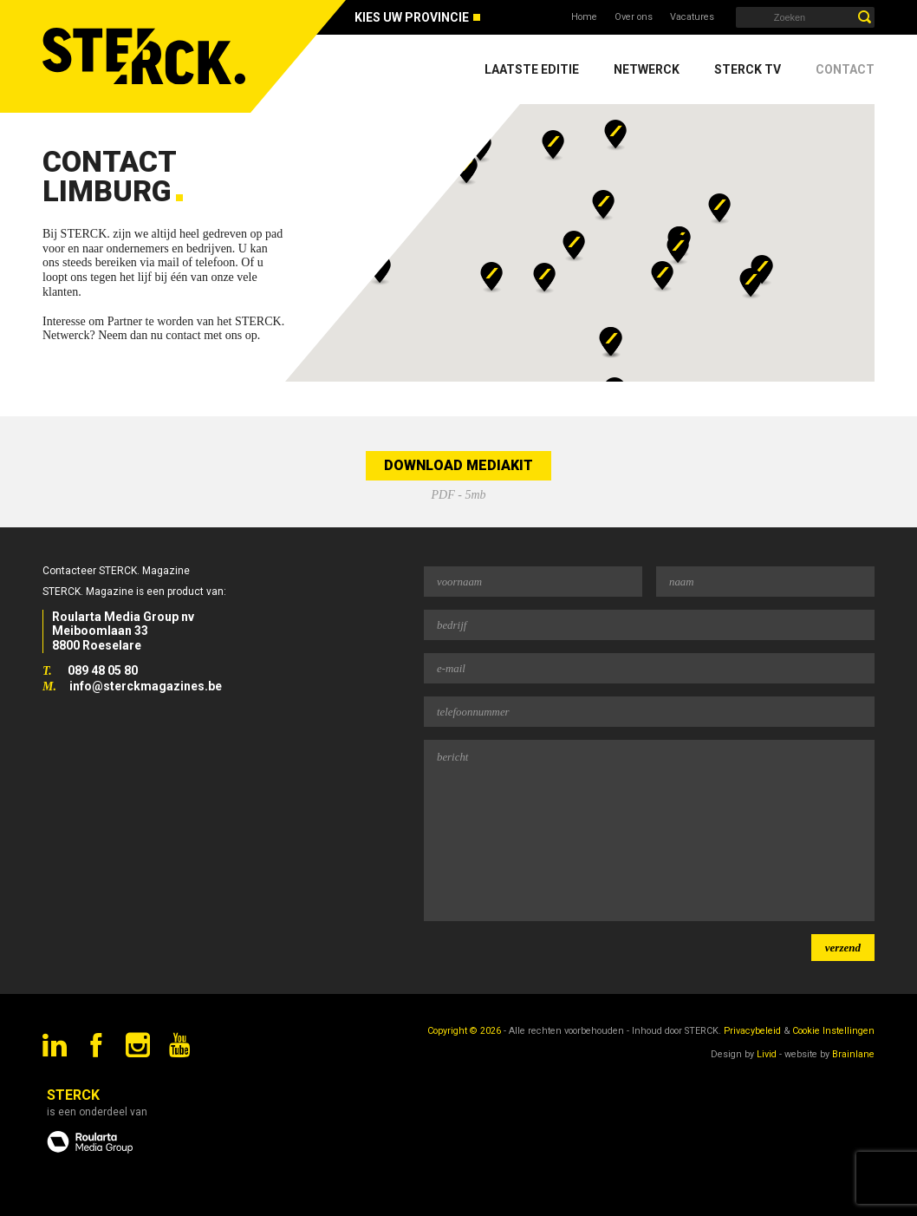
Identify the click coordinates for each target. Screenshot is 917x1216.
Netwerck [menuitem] (647, 69)
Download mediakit (458, 465)
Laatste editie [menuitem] (532, 69)
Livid (767, 1054)
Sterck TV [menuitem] (747, 69)
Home (584, 17)
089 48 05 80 (103, 670)
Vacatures (692, 17)
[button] (466, 170)
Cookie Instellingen (833, 1030)
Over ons (634, 17)
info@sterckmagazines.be (145, 686)
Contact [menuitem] (845, 69)
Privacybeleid (752, 1030)
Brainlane (853, 1054)
